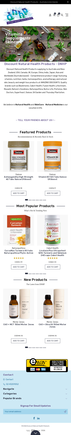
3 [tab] (33, 273)
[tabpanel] (35, 44)
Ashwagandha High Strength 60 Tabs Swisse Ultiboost (18, 178)
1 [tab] (33, 59)
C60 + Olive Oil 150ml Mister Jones (52, 325)
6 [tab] (44, 273)
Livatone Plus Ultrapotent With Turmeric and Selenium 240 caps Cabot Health (52, 253)
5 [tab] (41, 273)
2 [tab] (30, 273)
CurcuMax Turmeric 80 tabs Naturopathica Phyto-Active (18, 252)
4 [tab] (37, 273)
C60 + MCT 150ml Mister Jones (18, 324)
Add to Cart (18, 193)
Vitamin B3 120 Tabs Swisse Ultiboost (52, 178)
